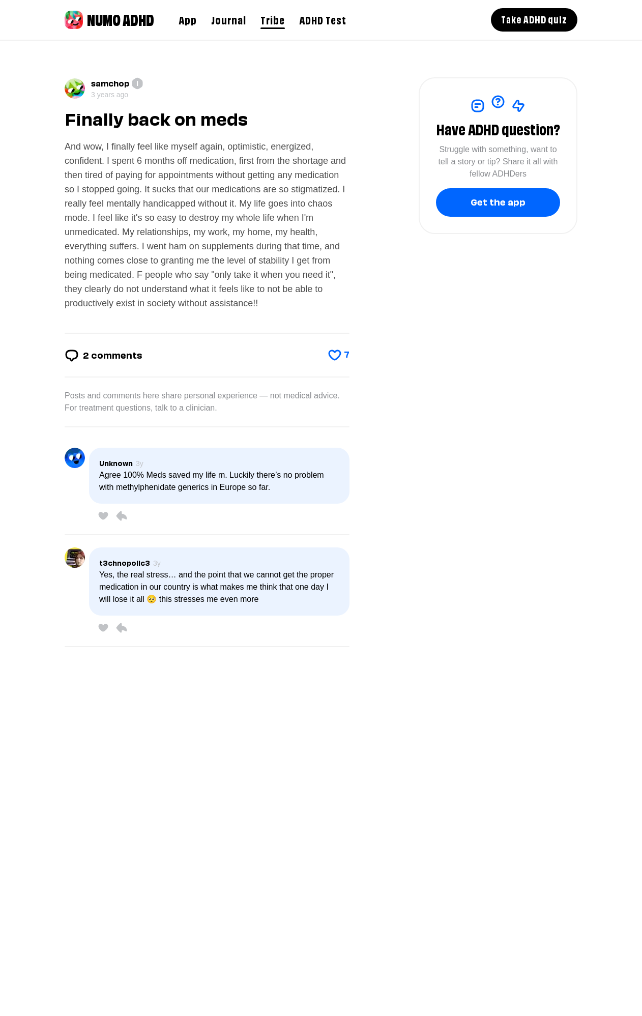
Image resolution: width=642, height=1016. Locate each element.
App (188, 19)
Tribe (272, 19)
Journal (228, 19)
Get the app (498, 201)
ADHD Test (322, 19)
